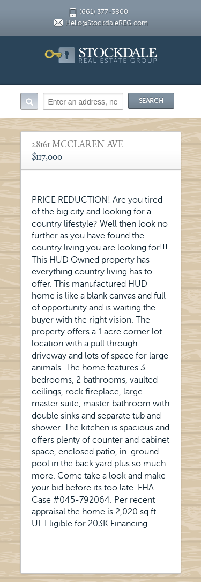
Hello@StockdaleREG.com (106, 23)
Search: (29, 101)
